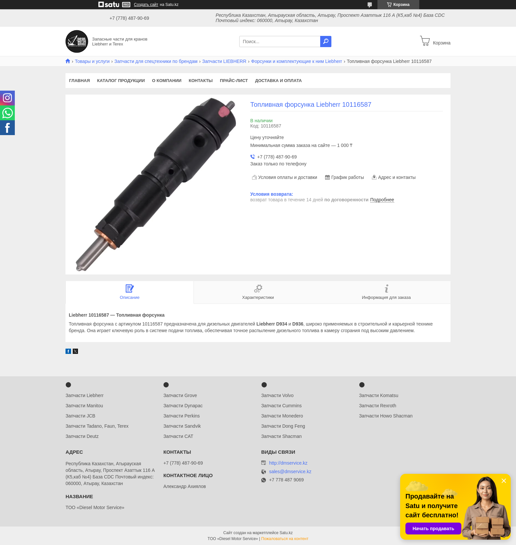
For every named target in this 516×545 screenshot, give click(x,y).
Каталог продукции (121, 80)
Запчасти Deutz (82, 436)
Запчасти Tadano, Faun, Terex (96, 426)
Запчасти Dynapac (182, 405)
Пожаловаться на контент (284, 538)
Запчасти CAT (178, 436)
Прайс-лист (234, 80)
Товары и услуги (92, 61)
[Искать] (325, 41)
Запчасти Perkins (181, 415)
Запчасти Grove (180, 395)
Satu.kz (286, 533)
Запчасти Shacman (281, 436)
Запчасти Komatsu (378, 395)
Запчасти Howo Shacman (386, 415)
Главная (79, 80)
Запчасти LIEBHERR (224, 61)
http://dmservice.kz (288, 463)
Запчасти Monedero (282, 415)
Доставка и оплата (278, 80)
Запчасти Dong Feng (283, 426)
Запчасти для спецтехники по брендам (156, 61)
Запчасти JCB (80, 415)
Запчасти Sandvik (182, 426)
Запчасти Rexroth (377, 405)
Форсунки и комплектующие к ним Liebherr (296, 61)
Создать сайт (146, 4)
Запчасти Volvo (277, 395)
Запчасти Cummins (281, 405)
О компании (166, 80)
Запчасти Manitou (84, 405)
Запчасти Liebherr (84, 395)
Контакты (201, 80)
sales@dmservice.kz (290, 471)
